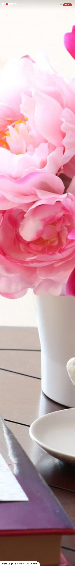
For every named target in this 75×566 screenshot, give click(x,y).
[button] (61, 4)
